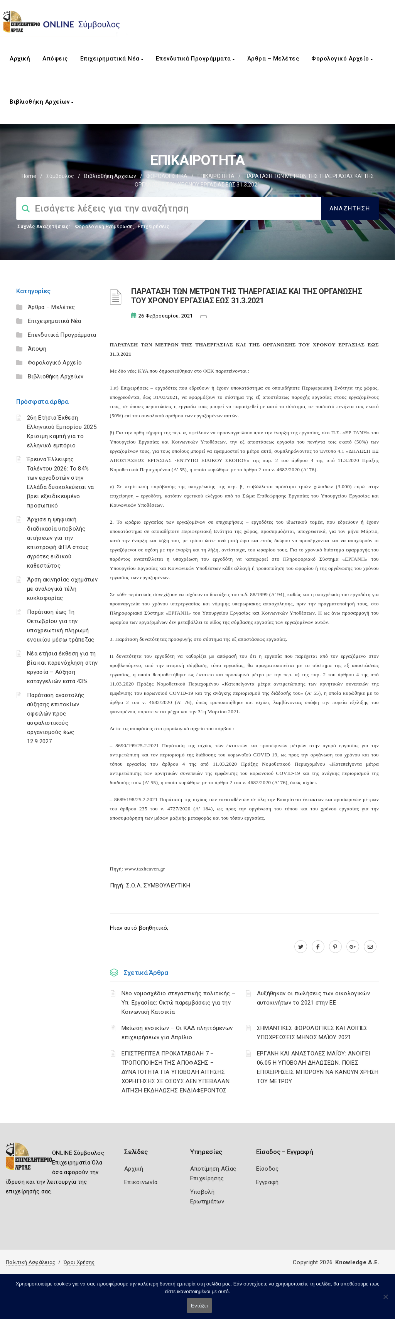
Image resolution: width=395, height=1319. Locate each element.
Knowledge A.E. (357, 1262)
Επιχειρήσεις (153, 226)
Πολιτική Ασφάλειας (30, 1262)
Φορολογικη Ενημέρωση (104, 226)
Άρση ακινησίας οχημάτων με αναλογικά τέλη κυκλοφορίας (62, 589)
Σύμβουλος (60, 176)
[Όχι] (385, 1300)
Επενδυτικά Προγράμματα (195, 58)
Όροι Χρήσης (79, 1262)
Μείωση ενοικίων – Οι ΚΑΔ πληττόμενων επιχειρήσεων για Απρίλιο (177, 1033)
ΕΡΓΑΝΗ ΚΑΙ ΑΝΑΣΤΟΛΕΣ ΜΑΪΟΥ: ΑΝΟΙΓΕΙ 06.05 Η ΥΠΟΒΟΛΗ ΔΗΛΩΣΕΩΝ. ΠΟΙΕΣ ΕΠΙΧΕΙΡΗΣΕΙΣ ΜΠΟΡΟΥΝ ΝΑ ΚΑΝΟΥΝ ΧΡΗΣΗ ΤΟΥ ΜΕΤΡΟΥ (318, 1067)
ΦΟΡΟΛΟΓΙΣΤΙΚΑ (166, 176)
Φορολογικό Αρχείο (342, 58)
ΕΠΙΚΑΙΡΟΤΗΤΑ (216, 176)
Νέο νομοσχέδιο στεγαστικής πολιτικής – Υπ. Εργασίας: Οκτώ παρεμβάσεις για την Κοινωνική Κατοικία (178, 1002)
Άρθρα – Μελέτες (273, 58)
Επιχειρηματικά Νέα (111, 58)
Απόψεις (55, 58)
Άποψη (37, 348)
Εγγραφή (267, 1182)
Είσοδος (267, 1168)
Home (29, 176)
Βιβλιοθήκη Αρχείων (41, 101)
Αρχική (20, 58)
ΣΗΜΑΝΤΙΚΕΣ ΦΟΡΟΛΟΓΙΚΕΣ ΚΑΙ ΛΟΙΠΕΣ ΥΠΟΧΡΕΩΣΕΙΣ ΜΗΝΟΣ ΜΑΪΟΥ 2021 (312, 1033)
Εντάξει (199, 1306)
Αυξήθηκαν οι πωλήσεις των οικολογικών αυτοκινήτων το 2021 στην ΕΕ (313, 998)
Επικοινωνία (140, 1182)
